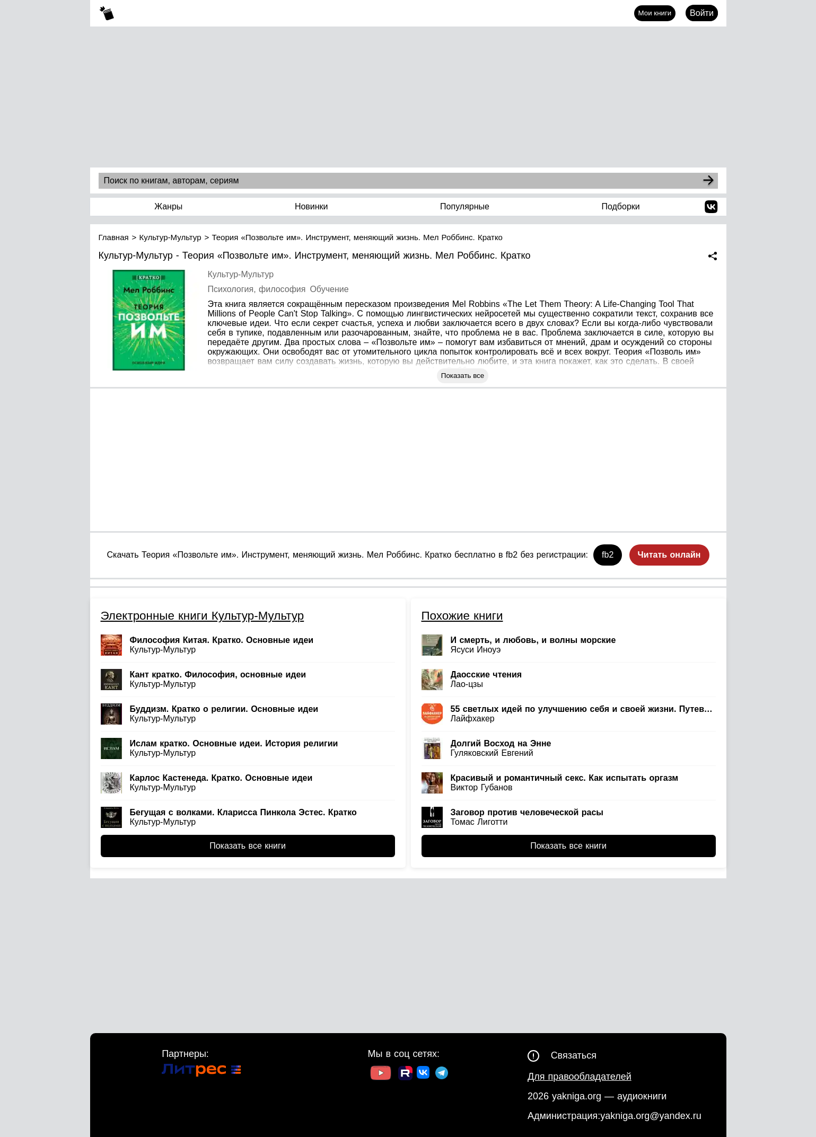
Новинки (311, 206)
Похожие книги (462, 615)
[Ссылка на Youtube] (380, 1074)
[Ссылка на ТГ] (441, 1074)
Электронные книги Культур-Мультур (202, 615)
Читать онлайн (669, 554)
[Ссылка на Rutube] (405, 1074)
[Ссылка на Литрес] (201, 1071)
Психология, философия (257, 289)
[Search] (708, 181)
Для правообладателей (579, 1076)
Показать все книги (247, 845)
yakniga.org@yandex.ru (650, 1115)
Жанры (168, 206)
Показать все (462, 376)
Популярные (464, 206)
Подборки (620, 206)
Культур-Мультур (241, 274)
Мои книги (655, 13)
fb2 (607, 554)
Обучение (329, 289)
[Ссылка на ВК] (424, 1074)
